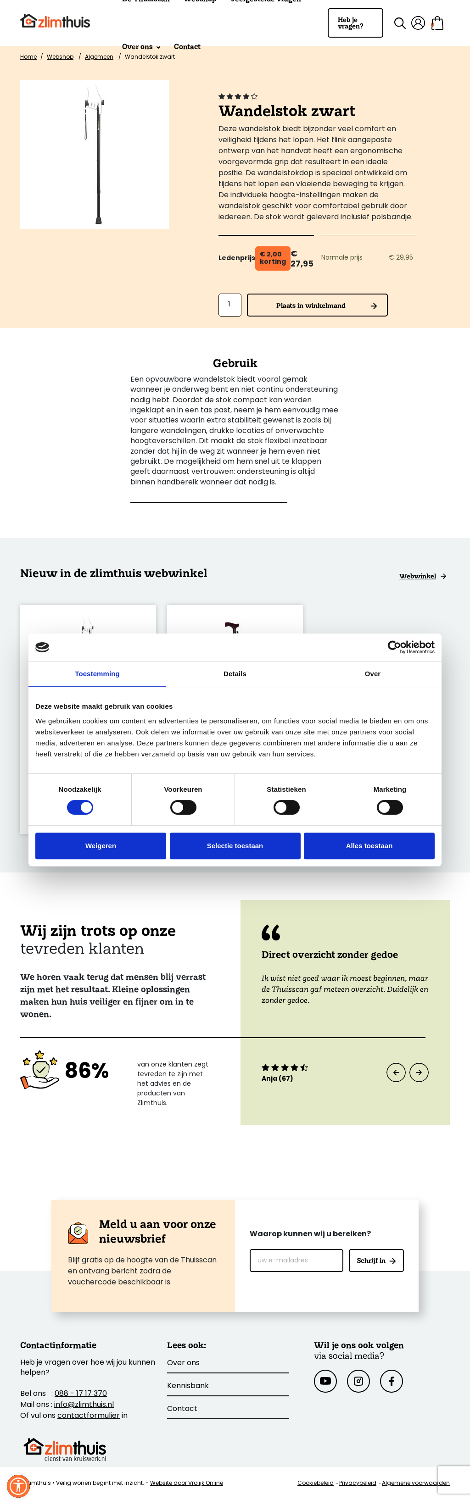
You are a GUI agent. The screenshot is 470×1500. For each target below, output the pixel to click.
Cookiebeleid (315, 1483)
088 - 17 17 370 (81, 1394)
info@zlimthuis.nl (84, 1405)
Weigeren (100, 846)
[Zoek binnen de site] (394, 23)
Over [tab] (373, 674)
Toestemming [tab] (97, 674)
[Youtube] (325, 1381)
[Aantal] (229, 305)
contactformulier (88, 1416)
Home (28, 57)
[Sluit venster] (18, 1486)
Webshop (60, 57)
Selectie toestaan (235, 846)
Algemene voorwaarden (416, 1483)
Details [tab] (235, 674)
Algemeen (99, 57)
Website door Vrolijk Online (186, 1483)
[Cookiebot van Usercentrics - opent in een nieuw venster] (394, 647)
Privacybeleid (357, 1483)
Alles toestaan (369, 846)
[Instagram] (358, 1381)
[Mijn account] (418, 23)
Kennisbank (188, 1386)
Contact (187, 46)
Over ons (141, 46)
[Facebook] (391, 1381)
